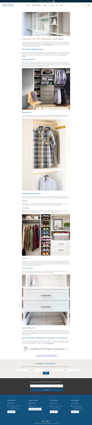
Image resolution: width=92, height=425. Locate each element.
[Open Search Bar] (66, 5)
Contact (62, 5)
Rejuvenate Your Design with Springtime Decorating (46, 356)
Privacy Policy (55, 423)
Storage (45, 5)
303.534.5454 (10, 403)
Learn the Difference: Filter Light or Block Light (46, 355)
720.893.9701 (74, 403)
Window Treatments (37, 5)
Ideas (57, 5)
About (29, 5)
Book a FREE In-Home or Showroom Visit (46, 1)
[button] (30, 5)
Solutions (52, 5)
